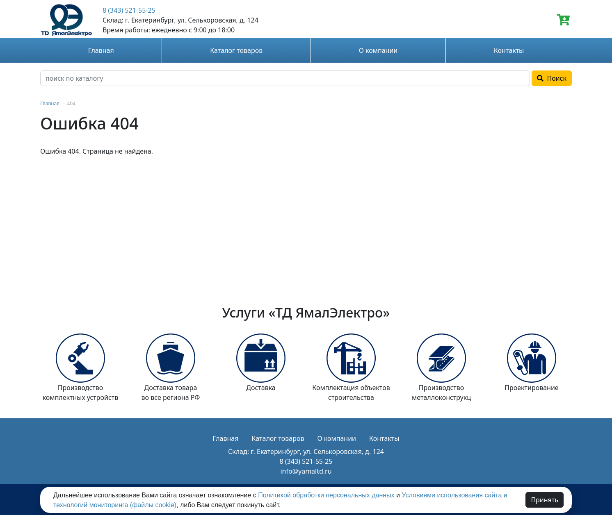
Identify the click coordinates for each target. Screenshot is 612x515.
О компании (378, 50)
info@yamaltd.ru (305, 471)
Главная (101, 50)
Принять (544, 499)
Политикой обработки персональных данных (326, 495)
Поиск (551, 78)
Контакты (509, 50)
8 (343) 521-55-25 (129, 10)
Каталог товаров (236, 50)
